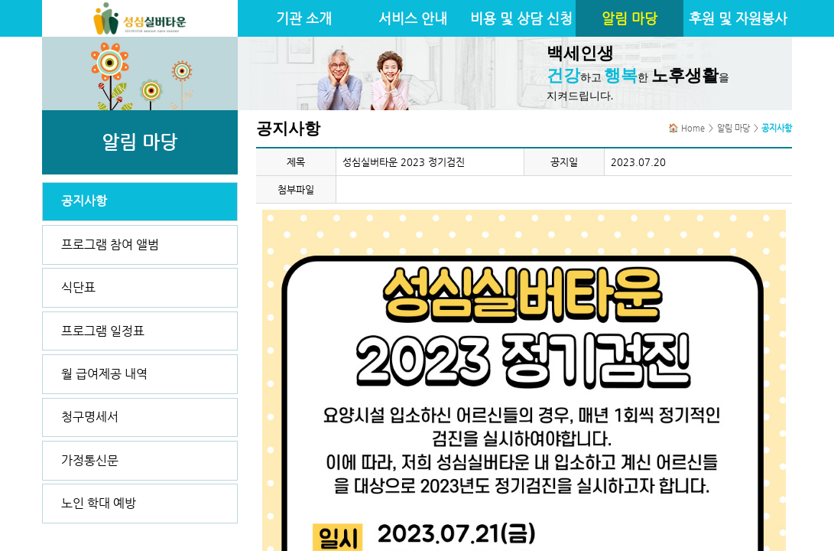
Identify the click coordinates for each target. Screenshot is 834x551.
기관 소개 (304, 18)
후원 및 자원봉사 (738, 18)
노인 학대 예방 (98, 503)
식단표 (78, 287)
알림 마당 (629, 18)
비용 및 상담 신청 (521, 18)
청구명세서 (89, 416)
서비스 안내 (412, 18)
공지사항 (84, 201)
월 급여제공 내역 (104, 374)
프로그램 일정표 (102, 331)
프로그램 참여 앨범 (110, 244)
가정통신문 (89, 460)
